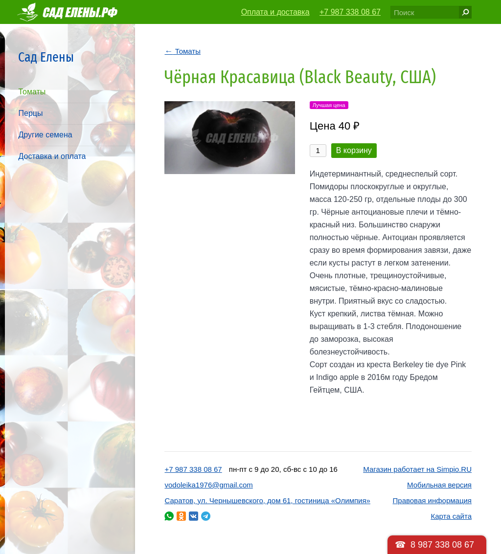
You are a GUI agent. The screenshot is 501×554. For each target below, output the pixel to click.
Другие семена (45, 135)
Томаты (32, 92)
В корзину (354, 150)
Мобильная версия (439, 485)
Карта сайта (451, 516)
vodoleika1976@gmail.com (208, 485)
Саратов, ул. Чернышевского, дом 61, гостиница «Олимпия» (267, 500)
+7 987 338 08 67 (350, 12)
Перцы (30, 113)
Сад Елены (46, 57)
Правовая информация (432, 500)
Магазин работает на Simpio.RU (417, 469)
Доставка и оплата (52, 156)
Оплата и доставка (275, 12)
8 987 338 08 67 (442, 545)
